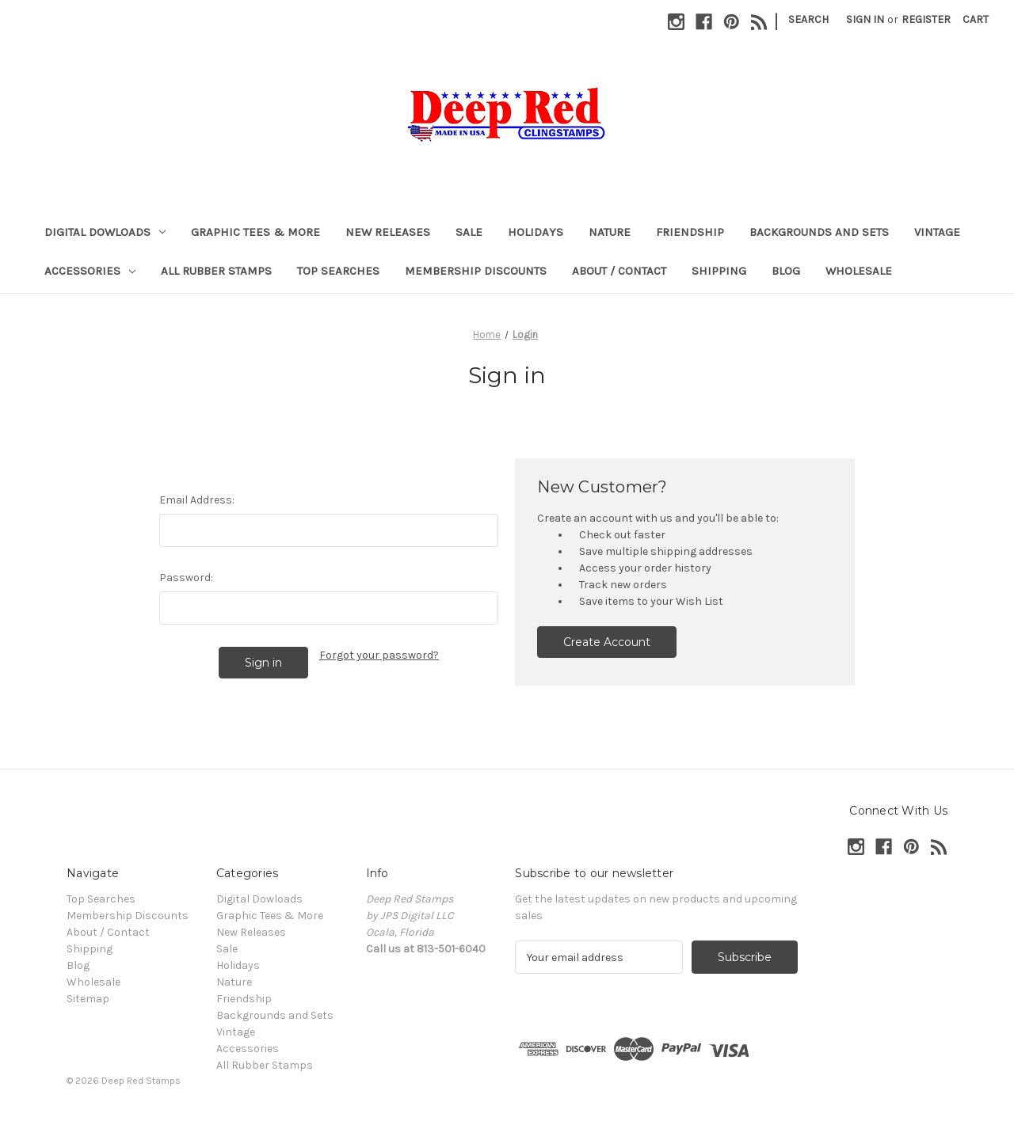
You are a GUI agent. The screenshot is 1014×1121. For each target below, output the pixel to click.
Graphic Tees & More (255, 232)
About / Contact (619, 271)
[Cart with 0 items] (975, 19)
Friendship (690, 232)
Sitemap (88, 998)
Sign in (865, 19)
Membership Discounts (476, 271)
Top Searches (338, 271)
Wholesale (858, 271)
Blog (786, 271)
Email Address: (196, 500)
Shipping (719, 271)
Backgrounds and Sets (819, 232)
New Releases (387, 232)
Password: (186, 577)
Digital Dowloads (105, 232)
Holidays (535, 232)
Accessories (89, 271)
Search (808, 19)
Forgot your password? (379, 655)
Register (926, 19)
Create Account (606, 642)
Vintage (937, 232)
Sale (469, 232)
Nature (610, 232)
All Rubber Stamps (216, 271)
